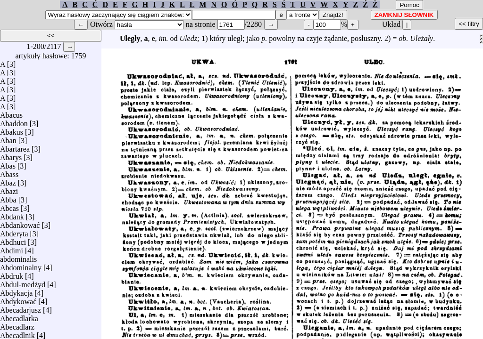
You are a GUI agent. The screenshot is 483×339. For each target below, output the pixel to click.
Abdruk (11, 274)
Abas (8, 164)
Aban (8, 138)
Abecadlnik (17, 333)
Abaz (8, 181)
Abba (8, 198)
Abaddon (14, 121)
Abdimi (11, 248)
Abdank (12, 214)
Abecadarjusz (20, 308)
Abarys (11, 155)
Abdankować (20, 223)
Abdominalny (21, 265)
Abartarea (15, 147)
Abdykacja (16, 291)
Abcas (9, 206)
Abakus (11, 130)
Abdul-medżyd (22, 282)
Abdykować (18, 299)
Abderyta (14, 231)
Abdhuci (13, 240)
